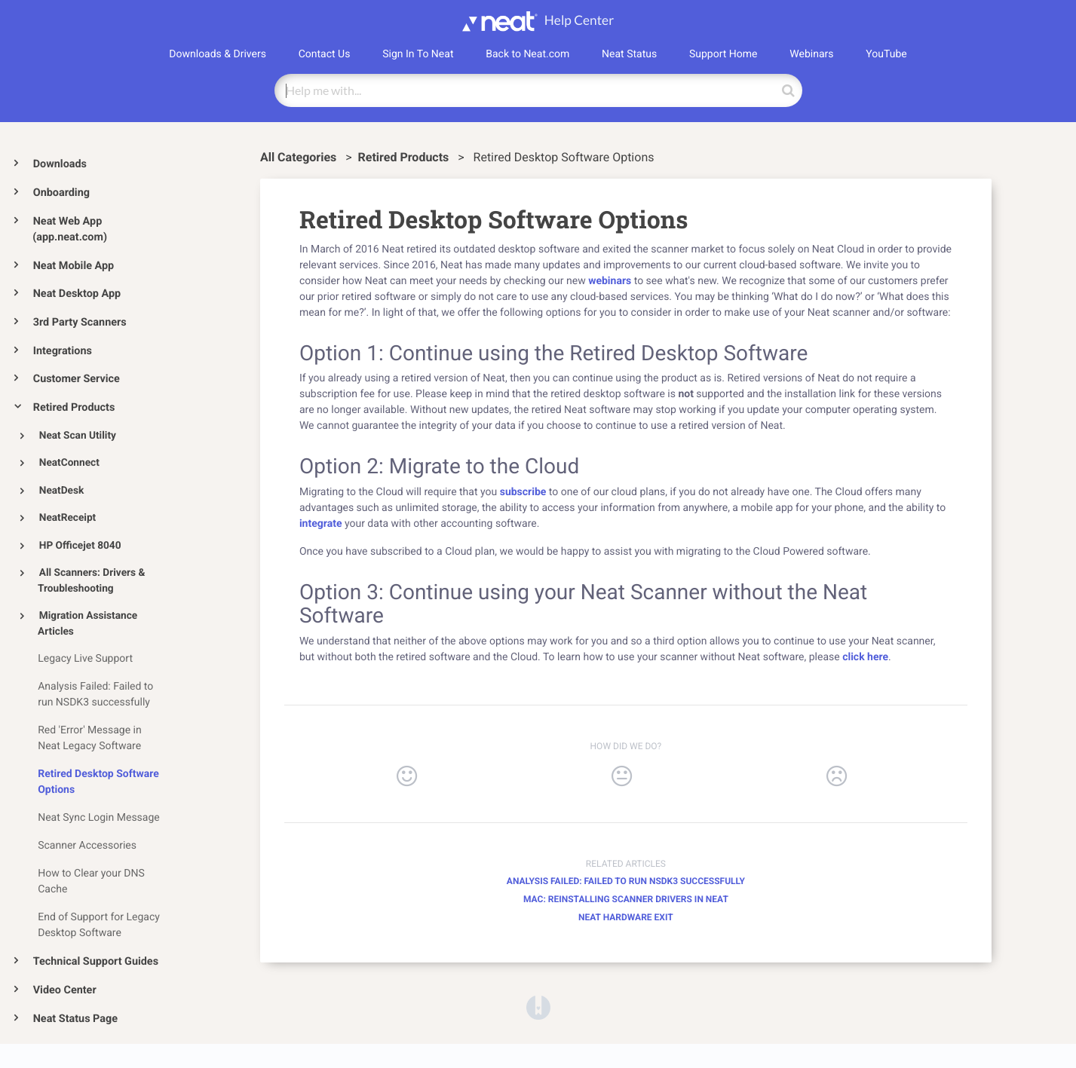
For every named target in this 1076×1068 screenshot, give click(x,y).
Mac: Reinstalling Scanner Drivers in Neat (625, 899)
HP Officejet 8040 (80, 546)
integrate (320, 524)
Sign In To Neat (417, 54)
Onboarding (61, 192)
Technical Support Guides (95, 961)
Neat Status (629, 54)
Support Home (723, 54)
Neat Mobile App (73, 265)
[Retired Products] (405, 157)
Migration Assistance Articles (87, 624)
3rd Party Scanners (80, 322)
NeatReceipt (67, 518)
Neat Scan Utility (77, 436)
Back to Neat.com (527, 54)
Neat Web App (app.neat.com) (69, 229)
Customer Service (76, 378)
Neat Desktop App (77, 293)
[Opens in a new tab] (538, 1006)
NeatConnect (69, 463)
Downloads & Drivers (217, 54)
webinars (611, 281)
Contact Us (325, 54)
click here (865, 657)
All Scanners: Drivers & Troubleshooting (91, 581)
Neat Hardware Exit (625, 917)
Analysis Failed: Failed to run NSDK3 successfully (626, 881)
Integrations (62, 350)
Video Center (65, 990)
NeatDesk (61, 491)
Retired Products (74, 407)
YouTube (886, 54)
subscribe (523, 492)
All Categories (299, 157)
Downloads (60, 164)
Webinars (811, 54)
